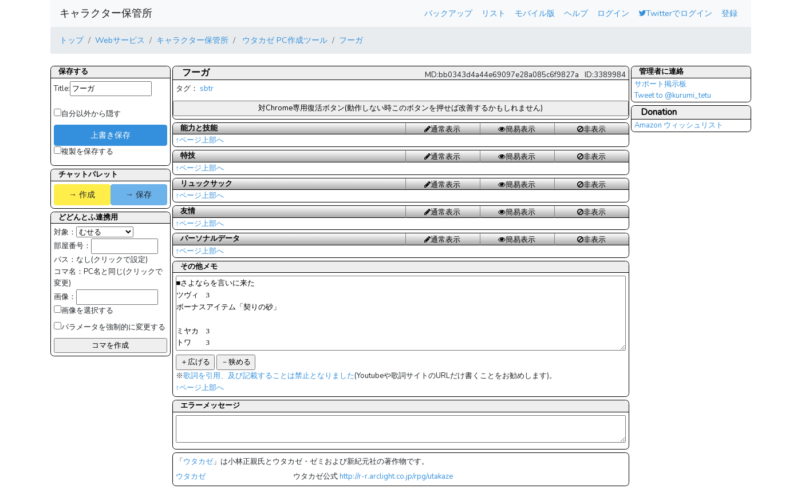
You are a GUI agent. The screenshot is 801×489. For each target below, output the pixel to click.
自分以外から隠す (87, 114)
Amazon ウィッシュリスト (678, 125)
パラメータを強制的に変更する (109, 327)
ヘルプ (576, 13)
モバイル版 (535, 13)
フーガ (351, 40)
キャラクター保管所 (106, 13)
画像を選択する (83, 310)
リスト (494, 13)
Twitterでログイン (675, 13)
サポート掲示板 (660, 84)
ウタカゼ (198, 461)
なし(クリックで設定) (112, 260)
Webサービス (120, 40)
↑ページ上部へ (200, 140)
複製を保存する (83, 151)
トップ (72, 40)
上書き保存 (110, 135)
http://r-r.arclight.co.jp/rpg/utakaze (396, 476)
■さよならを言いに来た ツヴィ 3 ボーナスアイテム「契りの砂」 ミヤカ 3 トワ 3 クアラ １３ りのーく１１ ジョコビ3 (401, 313)
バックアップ (448, 13)
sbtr (207, 89)
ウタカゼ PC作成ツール (283, 40)
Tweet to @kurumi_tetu (672, 95)
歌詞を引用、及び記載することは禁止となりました (268, 376)
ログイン (613, 13)
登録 (729, 13)
